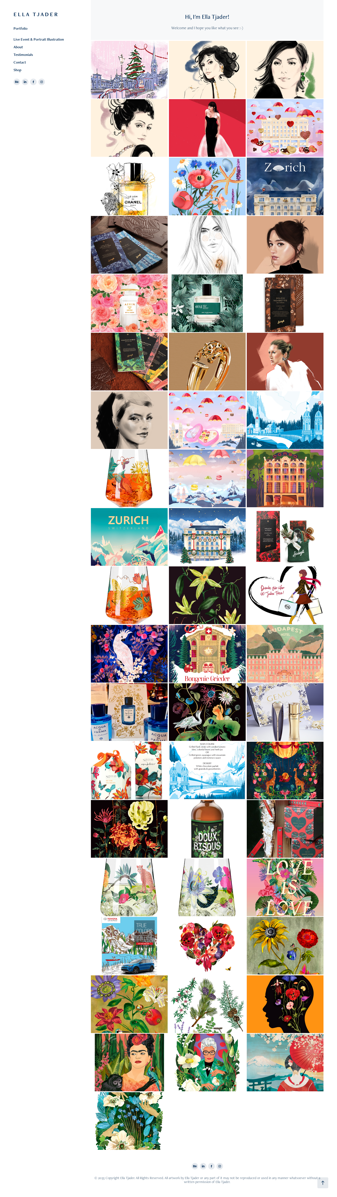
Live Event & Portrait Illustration (39, 39)
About (18, 47)
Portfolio (20, 28)
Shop (17, 69)
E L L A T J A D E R (36, 14)
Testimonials (23, 54)
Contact (20, 62)
